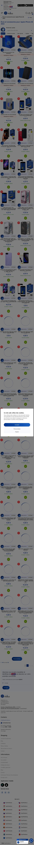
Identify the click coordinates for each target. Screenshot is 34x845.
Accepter (17, 424)
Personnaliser (17, 429)
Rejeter (17, 431)
